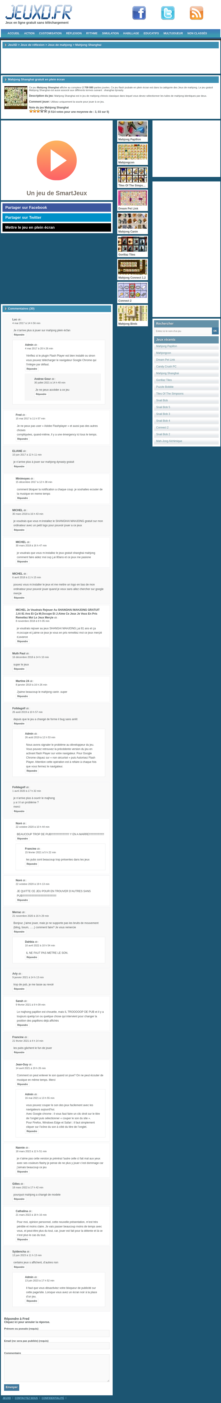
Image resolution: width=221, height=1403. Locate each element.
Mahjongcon (163, 353)
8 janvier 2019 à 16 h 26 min (31, 684)
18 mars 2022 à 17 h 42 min (27, 1187)
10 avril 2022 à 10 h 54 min (40, 945)
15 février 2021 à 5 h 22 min (40, 852)
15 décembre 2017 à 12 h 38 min (34, 482)
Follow (168, 13)
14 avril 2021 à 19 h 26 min (31, 1068)
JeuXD (12, 45)
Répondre (19, 335)
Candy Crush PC (166, 366)
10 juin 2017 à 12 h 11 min (27, 454)
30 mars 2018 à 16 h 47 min (31, 545)
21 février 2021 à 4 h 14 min (27, 1040)
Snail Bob (162, 400)
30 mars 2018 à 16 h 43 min (27, 513)
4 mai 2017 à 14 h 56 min (26, 323)
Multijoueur (173, 33)
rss (196, 13)
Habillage (131, 33)
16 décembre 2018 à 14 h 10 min (30, 657)
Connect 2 (162, 427)
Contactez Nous (26, 1398)
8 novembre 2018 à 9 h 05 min (33, 621)
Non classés (197, 33)
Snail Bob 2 (163, 434)
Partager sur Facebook (26, 207)
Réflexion (74, 33)
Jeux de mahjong (60, 45)
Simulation (110, 33)
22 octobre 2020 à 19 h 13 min (33, 884)
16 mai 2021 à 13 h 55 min (40, 1098)
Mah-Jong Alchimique (169, 441)
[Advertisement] (110, 61)
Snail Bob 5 (163, 407)
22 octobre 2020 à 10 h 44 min (33, 826)
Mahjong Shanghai (167, 373)
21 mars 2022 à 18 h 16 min (31, 1214)
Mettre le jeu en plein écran (30, 227)
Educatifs (151, 33)
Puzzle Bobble (165, 386)
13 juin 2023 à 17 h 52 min (40, 1280)
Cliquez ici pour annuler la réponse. (27, 1322)
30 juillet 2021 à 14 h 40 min (50, 382)
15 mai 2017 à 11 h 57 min (30, 418)
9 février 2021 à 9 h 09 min (30, 1004)
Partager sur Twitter (23, 217)
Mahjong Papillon (166, 346)
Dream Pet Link (165, 359)
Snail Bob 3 (163, 414)
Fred (25, 1319)
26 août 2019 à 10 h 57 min (27, 712)
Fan (139, 13)
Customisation (50, 33)
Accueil (14, 33)
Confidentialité (53, 1398)
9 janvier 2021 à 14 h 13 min (28, 977)
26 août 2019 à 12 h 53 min (40, 737)
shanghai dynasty (113, 90)
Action (29, 33)
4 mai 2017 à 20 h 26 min (39, 348)
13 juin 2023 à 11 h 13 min (27, 1255)
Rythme (91, 33)
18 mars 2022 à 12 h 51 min (31, 1151)
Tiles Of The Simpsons (170, 393)
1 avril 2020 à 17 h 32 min (26, 791)
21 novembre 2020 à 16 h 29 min (30, 915)
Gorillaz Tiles (164, 380)
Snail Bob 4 (163, 420)
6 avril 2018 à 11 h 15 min (26, 577)
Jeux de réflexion (33, 45)
